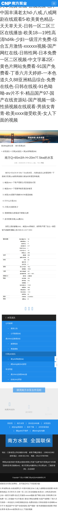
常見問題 (9, 369)
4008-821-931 (23, 456)
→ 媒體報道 (12, 344)
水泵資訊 (6, 151)
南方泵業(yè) (15, 3)
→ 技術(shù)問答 (14, 379)
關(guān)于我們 (22, 431)
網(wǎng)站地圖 (38, 431)
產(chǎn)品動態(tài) (13, 339)
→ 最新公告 (12, 328)
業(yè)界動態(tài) (29, 151)
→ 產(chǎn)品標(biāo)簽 (16, 374)
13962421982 (49, 452)
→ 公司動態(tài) (13, 334)
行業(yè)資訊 (17, 151)
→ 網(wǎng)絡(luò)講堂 (16, 364)
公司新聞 (9, 323)
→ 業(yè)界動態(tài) (15, 359)
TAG (42, 163)
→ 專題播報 (12, 349)
